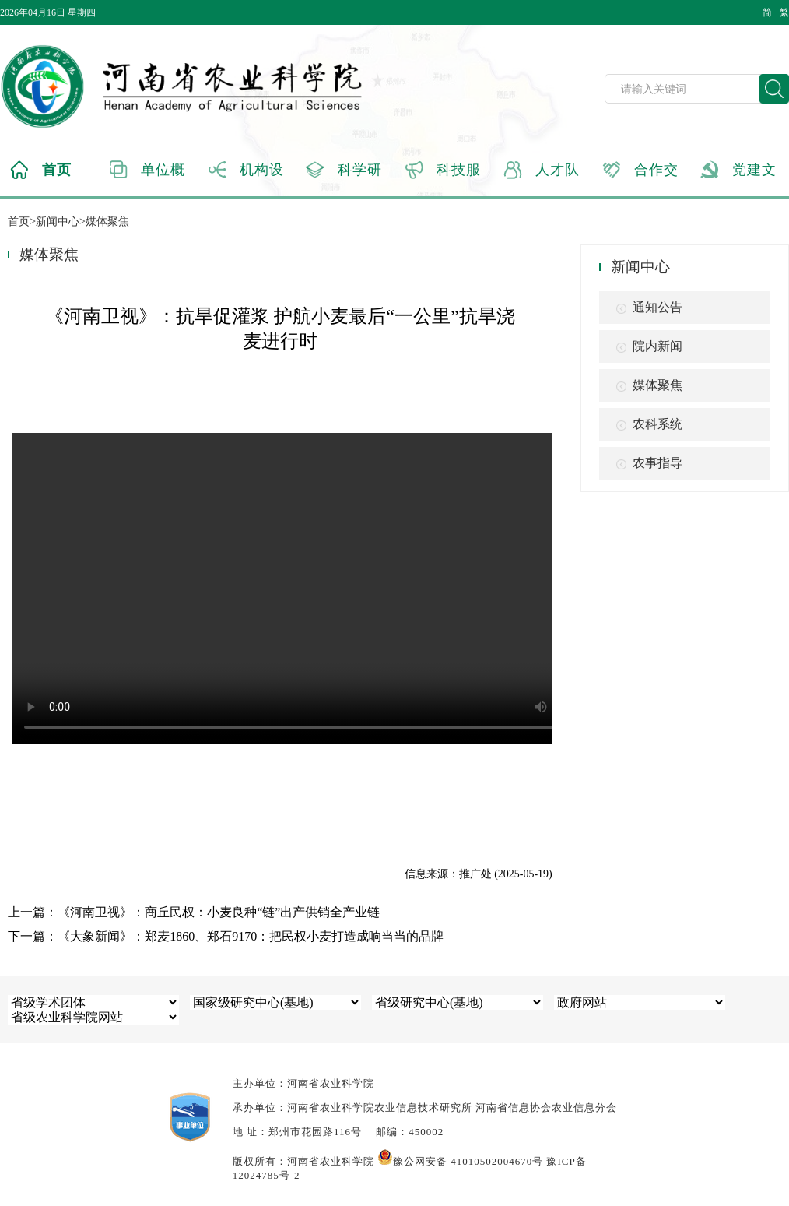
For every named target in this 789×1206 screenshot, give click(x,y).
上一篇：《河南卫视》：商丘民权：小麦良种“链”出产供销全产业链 (194, 912)
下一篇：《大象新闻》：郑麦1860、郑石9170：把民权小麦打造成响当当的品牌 (226, 936)
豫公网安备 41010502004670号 (460, 1161)
